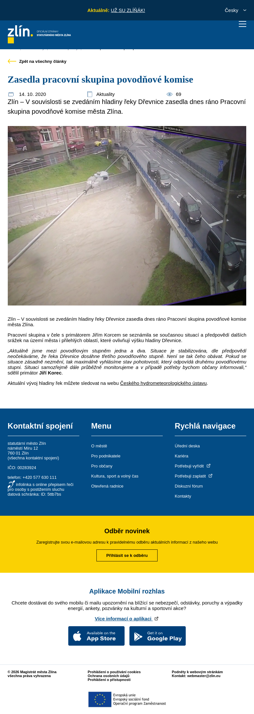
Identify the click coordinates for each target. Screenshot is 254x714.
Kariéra (181, 456)
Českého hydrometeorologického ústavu (163, 383)
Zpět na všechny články (37, 61)
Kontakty (183, 496)
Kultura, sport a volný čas (114, 476)
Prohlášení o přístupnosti (109, 680)
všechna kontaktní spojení (33, 457)
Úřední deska (187, 445)
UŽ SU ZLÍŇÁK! (128, 10)
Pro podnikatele (105, 456)
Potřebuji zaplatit (194, 476)
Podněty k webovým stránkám (197, 672)
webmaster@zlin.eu (203, 676)
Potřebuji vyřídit (193, 466)
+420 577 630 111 (40, 477)
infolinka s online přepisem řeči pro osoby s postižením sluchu (40, 487)
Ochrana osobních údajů (108, 676)
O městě (99, 445)
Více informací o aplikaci (127, 618)
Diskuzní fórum (189, 486)
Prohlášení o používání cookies (114, 672)
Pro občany (102, 466)
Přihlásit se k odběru (127, 555)
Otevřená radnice (107, 486)
